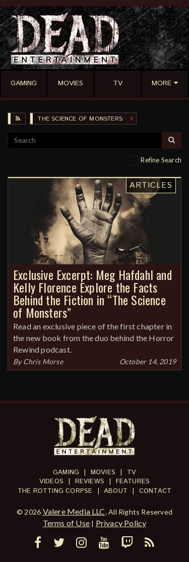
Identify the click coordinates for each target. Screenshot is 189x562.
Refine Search (161, 160)
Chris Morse (43, 361)
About (116, 491)
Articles (151, 185)
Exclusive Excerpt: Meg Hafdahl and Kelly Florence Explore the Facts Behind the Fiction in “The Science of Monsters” (92, 293)
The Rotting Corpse (55, 491)
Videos (51, 481)
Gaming (66, 472)
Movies (103, 472)
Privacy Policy (121, 523)
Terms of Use (66, 523)
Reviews (89, 481)
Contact (155, 491)
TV (131, 472)
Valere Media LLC (74, 511)
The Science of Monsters (80, 119)
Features (133, 481)
